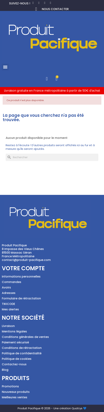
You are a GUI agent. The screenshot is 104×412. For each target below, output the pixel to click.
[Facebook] (33, 3)
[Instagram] (45, 3)
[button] (5, 67)
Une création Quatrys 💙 (70, 408)
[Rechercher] (52, 157)
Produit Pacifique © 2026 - (35, 408)
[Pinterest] (39, 3)
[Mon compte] (46, 78)
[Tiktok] (50, 3)
